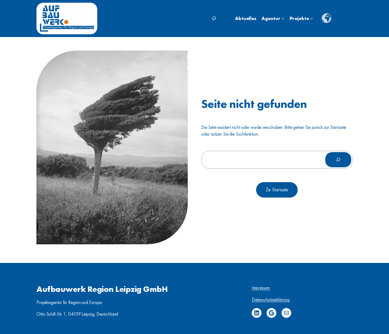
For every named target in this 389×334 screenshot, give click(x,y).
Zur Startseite (277, 190)
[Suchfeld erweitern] (214, 18)
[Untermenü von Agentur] (282, 18)
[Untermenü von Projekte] (311, 18)
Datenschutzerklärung (271, 300)
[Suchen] (338, 159)
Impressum (261, 288)
